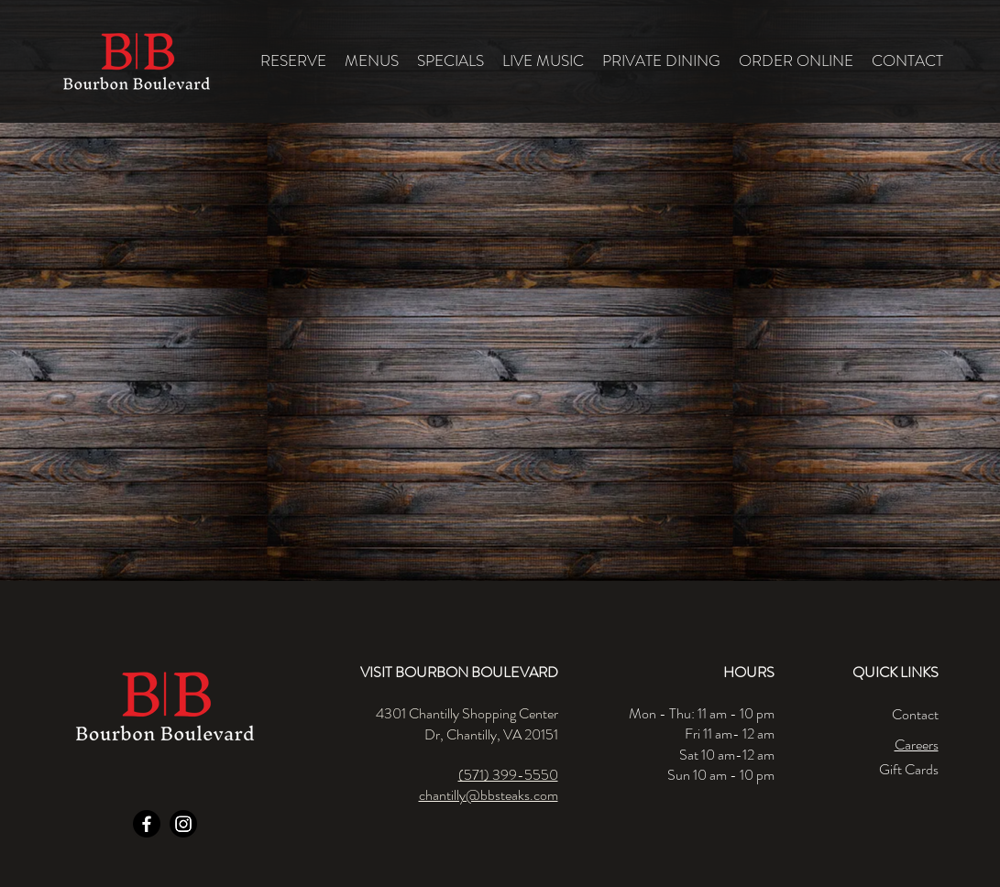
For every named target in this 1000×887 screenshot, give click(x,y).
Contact (915, 714)
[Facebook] (146, 824)
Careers (917, 744)
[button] (371, 61)
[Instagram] (183, 824)
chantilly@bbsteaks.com (488, 794)
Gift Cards (909, 769)
